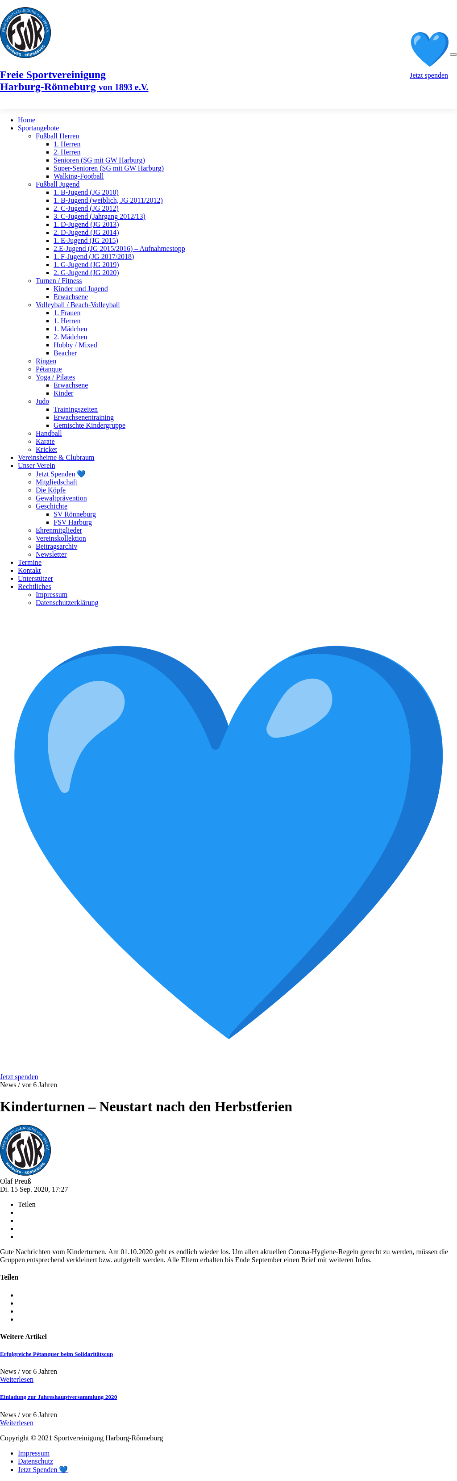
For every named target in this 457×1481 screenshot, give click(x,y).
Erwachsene (71, 296)
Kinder (63, 393)
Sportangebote (38, 128)
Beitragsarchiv (56, 546)
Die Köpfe (51, 490)
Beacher (65, 353)
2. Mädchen (70, 337)
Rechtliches (34, 586)
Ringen (46, 361)
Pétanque (49, 369)
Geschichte (51, 506)
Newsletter (51, 554)
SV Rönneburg (75, 514)
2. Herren (67, 152)
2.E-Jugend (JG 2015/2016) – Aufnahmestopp (119, 248)
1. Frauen (67, 313)
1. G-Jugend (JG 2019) (86, 264)
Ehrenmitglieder (59, 530)
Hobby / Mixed (75, 345)
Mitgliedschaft (56, 482)
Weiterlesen (16, 1379)
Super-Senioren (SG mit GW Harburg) (109, 168)
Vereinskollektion (61, 538)
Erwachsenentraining (84, 417)
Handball (49, 433)
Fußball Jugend (57, 184)
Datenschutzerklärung (67, 602)
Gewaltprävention (61, 498)
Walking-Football (79, 176)
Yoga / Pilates (55, 377)
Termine (30, 562)
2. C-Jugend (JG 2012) (86, 208)
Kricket (46, 449)
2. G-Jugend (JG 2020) (86, 272)
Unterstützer (35, 578)
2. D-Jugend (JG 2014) (86, 232)
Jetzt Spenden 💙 (61, 474)
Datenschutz (35, 1461)
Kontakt (29, 570)
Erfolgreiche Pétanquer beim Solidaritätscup (56, 1354)
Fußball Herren (57, 136)
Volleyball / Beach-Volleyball (78, 305)
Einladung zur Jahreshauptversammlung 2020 (58, 1396)
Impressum (51, 594)
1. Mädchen (70, 329)
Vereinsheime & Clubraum (56, 457)
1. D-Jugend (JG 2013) (86, 224)
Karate (45, 441)
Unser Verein (36, 465)
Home (26, 120)
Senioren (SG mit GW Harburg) (99, 160)
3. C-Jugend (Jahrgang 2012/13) (99, 216)
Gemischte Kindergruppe (89, 425)
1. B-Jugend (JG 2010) (86, 192)
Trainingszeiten (76, 409)
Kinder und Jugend (81, 288)
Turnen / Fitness (59, 280)
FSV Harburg (73, 522)
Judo (42, 401)
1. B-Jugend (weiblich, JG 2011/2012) (108, 200)
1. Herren (67, 144)
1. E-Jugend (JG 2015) (86, 240)
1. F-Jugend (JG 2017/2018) (94, 256)
